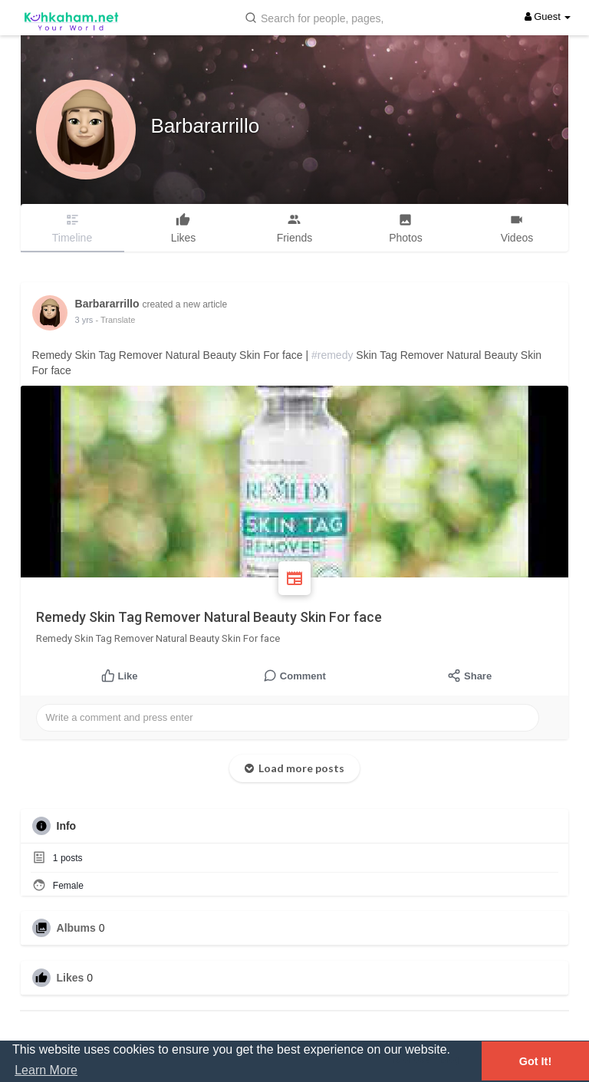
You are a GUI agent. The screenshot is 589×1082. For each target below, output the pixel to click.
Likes (70, 978)
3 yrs (84, 319)
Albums (76, 928)
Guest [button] (548, 16)
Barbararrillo (205, 125)
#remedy (332, 355)
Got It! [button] (535, 1061)
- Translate (115, 319)
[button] (317, 17)
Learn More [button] (46, 1070)
